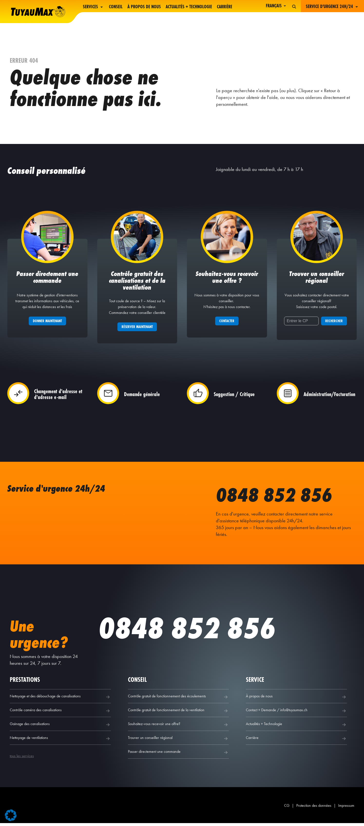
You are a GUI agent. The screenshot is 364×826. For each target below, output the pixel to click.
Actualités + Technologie (189, 6)
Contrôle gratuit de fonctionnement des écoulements (178, 700)
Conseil (116, 6)
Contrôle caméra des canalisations (60, 714)
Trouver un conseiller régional (178, 741)
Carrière (224, 6)
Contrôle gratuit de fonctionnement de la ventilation (178, 714)
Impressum (346, 808)
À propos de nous (144, 6)
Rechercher (334, 323)
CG (286, 808)
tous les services (22, 758)
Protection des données (313, 808)
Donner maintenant (47, 323)
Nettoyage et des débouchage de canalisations (60, 700)
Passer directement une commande (178, 755)
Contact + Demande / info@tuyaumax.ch (296, 714)
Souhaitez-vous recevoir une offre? (178, 727)
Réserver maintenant (137, 329)
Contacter (226, 323)
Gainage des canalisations (60, 727)
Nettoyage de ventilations (60, 741)
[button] (10, 815)
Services (93, 7)
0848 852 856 (279, 497)
